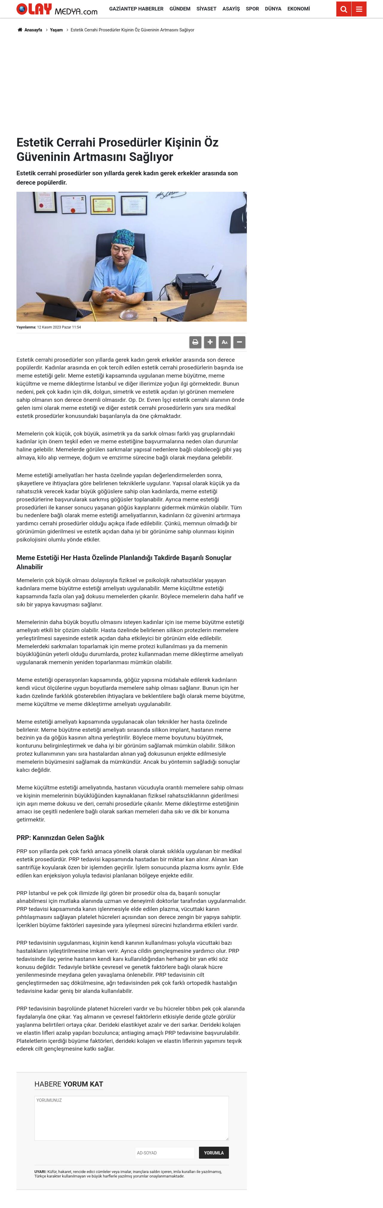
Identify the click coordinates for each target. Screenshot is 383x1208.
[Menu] (359, 9)
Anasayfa (29, 30)
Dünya (273, 9)
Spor (252, 9)
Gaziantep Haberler (136, 9)
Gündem (179, 9)
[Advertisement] (191, 84)
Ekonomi (299, 9)
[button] (210, 342)
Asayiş (231, 9)
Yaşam (56, 30)
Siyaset (207, 9)
